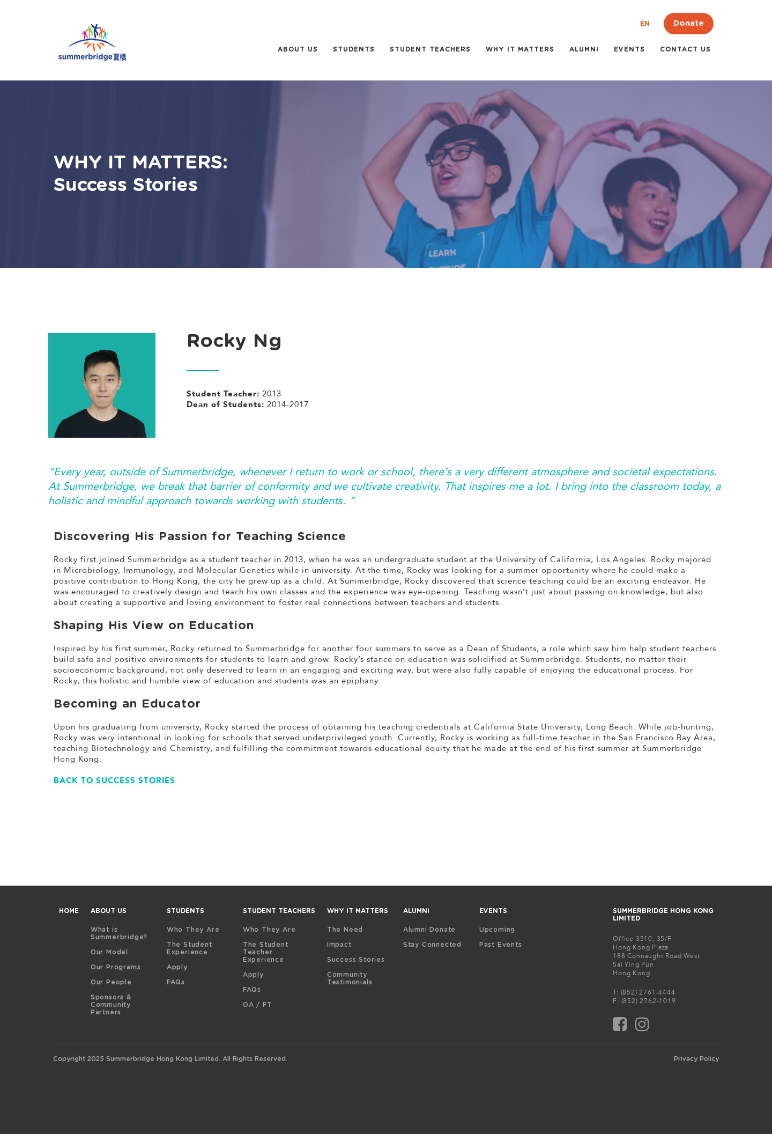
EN (645, 23)
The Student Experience (189, 948)
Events (629, 49)
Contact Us (685, 49)
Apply (177, 967)
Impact (339, 944)
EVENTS (493, 911)
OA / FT (257, 1005)
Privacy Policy (696, 1059)
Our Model (109, 952)
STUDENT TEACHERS (430, 49)
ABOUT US (298, 49)
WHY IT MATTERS (520, 49)
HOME (69, 911)
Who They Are (193, 929)
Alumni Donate (429, 929)
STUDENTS (354, 49)
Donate (688, 23)
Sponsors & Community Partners (111, 1004)
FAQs (176, 982)
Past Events (500, 944)
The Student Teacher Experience (265, 952)
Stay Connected (432, 944)
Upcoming (497, 929)
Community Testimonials (350, 978)
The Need (345, 929)
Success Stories (356, 959)
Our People (111, 982)
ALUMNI (584, 49)
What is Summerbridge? (119, 933)
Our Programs (116, 967)
